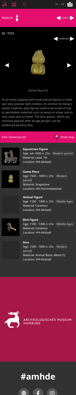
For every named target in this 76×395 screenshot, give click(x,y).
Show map (67, 137)
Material (11, 18)
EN (62, 4)
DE (56, 4)
